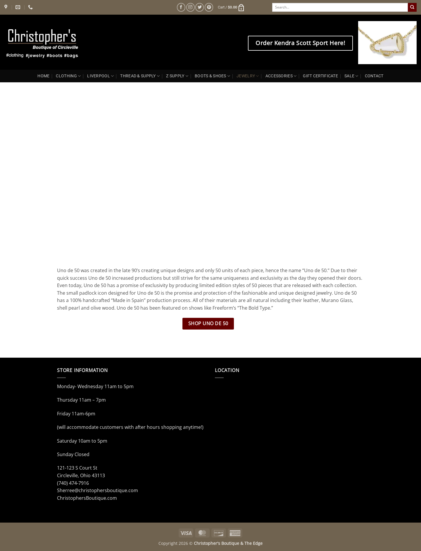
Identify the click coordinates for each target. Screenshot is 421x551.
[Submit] (412, 7)
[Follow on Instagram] (190, 7)
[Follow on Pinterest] (209, 7)
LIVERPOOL (100, 76)
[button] (231, 7)
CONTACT (374, 76)
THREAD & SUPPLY (140, 76)
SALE (351, 76)
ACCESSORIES (281, 76)
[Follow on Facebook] (181, 7)
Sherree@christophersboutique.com (97, 490)
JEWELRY (248, 76)
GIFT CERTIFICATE (320, 76)
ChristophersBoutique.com (87, 498)
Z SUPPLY (177, 76)
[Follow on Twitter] (199, 7)
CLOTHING (68, 76)
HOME (43, 76)
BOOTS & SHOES (212, 76)
